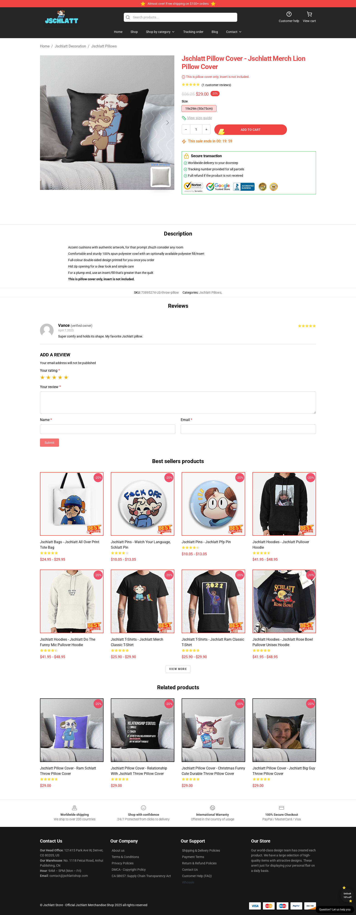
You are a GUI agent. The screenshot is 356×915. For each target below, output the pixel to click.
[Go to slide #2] (119, 201)
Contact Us (190, 869)
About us (118, 850)
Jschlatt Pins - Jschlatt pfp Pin (206, 542)
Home (44, 46)
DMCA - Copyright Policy (129, 869)
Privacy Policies (123, 863)
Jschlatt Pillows (104, 46)
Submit (49, 442)
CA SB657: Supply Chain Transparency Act (141, 876)
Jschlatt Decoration (70, 46)
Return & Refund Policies (199, 863)
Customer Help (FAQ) (197, 876)
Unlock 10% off (347, 895)
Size (185, 101)
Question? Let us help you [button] (335, 909)
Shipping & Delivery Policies (201, 850)
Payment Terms (193, 857)
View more (178, 669)
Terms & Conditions (125, 857)
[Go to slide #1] (95, 201)
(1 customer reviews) (216, 85)
